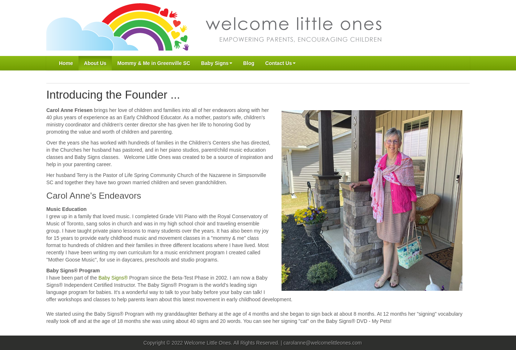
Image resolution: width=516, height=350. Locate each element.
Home (66, 63)
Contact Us (280, 63)
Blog (248, 63)
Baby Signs (216, 63)
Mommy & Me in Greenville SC (153, 63)
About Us (95, 63)
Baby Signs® (113, 278)
